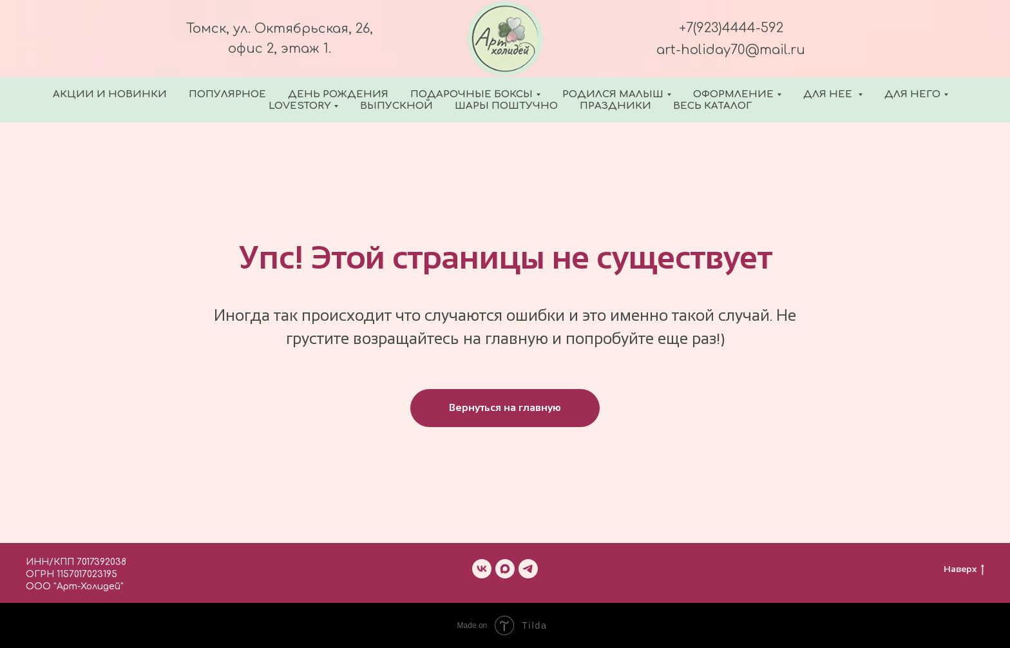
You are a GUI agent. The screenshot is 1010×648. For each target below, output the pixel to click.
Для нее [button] (829, 94)
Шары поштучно (506, 105)
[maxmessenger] (505, 568)
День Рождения (338, 94)
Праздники (615, 105)
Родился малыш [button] (612, 94)
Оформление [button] (733, 94)
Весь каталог (712, 105)
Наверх (964, 569)
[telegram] (528, 568)
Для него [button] (912, 94)
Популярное (227, 94)
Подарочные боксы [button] (471, 94)
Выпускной (396, 105)
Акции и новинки (110, 94)
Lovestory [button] (299, 105)
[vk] (481, 568)
